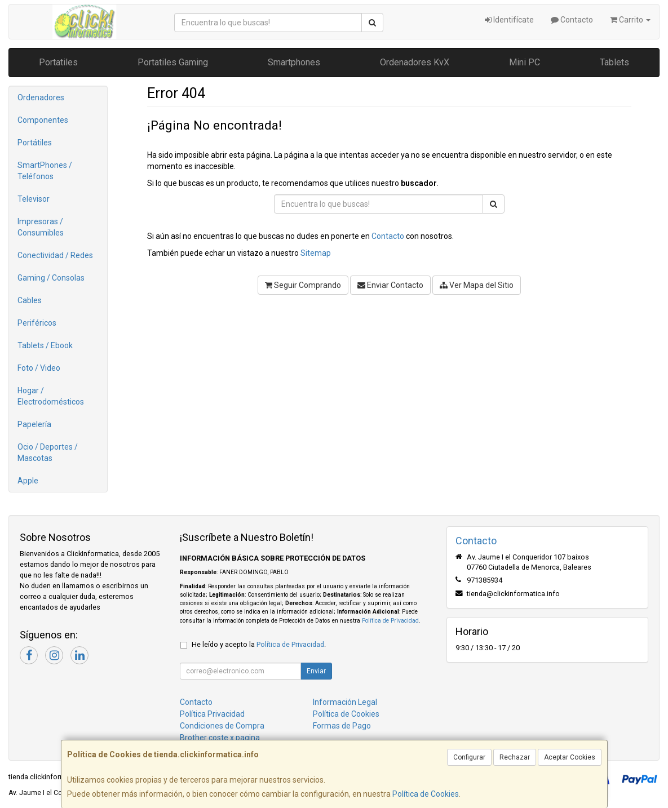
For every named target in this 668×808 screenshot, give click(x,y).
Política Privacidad (212, 713)
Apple (27, 480)
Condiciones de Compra (222, 725)
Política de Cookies (425, 793)
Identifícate (509, 19)
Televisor (33, 198)
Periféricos (36, 322)
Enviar (316, 671)
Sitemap (315, 253)
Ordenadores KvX (414, 62)
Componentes (42, 120)
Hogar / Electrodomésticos (50, 396)
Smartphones (294, 62)
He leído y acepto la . (259, 644)
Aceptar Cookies (569, 757)
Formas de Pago (342, 725)
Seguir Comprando (303, 285)
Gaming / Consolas (51, 277)
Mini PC (524, 62)
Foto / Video (38, 367)
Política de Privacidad (390, 621)
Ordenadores (40, 97)
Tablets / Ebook (45, 345)
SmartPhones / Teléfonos (44, 171)
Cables (29, 300)
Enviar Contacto (390, 285)
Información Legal (345, 702)
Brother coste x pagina (220, 737)
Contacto (572, 19)
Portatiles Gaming (173, 62)
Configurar (469, 757)
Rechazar (514, 757)
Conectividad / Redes (55, 255)
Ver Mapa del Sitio (477, 285)
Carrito (630, 19)
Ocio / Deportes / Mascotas (47, 452)
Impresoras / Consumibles (40, 227)
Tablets (614, 62)
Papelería (34, 424)
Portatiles (58, 62)
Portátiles (34, 142)
